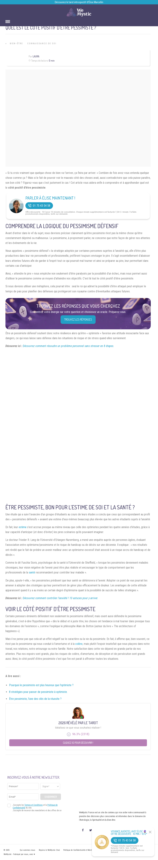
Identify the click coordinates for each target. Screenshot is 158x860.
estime (22, 527)
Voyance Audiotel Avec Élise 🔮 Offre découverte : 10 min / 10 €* (129, 832)
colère (79, 644)
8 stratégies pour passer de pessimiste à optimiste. (38, 692)
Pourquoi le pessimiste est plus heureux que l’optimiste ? (41, 685)
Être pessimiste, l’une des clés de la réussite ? (35, 699)
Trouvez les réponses (78, 319)
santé (32, 572)
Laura (36, 56)
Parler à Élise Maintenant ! (50, 198)
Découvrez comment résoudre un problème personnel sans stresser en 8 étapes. (68, 346)
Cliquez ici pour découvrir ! (78, 742)
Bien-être (16, 43)
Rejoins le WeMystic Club (49, 850)
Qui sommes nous (27, 850)
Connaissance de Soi (41, 43)
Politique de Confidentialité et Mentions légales (82, 850)
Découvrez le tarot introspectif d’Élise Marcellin (79, 2)
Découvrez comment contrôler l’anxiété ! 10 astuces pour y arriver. (60, 598)
